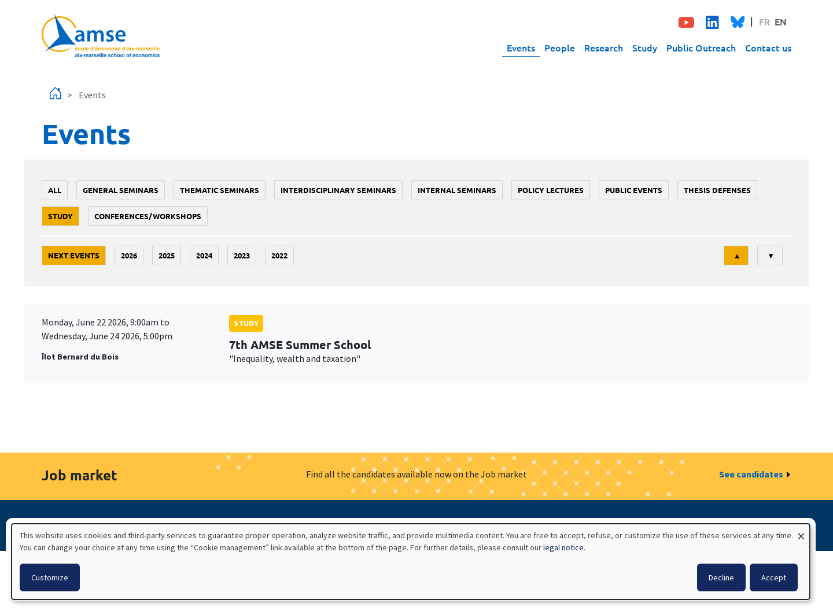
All (54, 190)
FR (764, 21)
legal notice (563, 547)
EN (781, 21)
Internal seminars (457, 190)
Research (603, 47)
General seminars (121, 190)
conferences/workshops (147, 216)
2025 (167, 255)
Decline (721, 577)
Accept (773, 577)
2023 (242, 255)
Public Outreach (701, 47)
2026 (129, 255)
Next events (73, 255)
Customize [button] (49, 577)
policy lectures (551, 190)
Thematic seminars (219, 190)
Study (644, 47)
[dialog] (411, 561)
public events (633, 190)
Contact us (768, 47)
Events (521, 47)
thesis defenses (717, 190)
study (60, 216)
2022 (279, 255)
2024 (204, 255)
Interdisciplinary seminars (338, 190)
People (559, 47)
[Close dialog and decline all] (801, 531)
